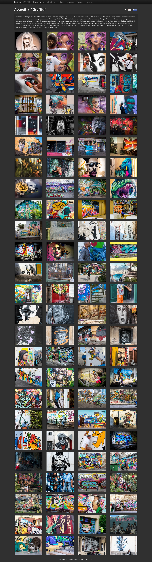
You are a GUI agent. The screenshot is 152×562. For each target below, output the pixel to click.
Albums (61, 2)
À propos (80, 2)
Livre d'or (70, 2)
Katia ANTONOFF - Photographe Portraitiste (34, 2)
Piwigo (71, 560)
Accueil (20, 9)
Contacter (89, 2)
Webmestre (89, 560)
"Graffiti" (38, 9)
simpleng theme (79, 560)
